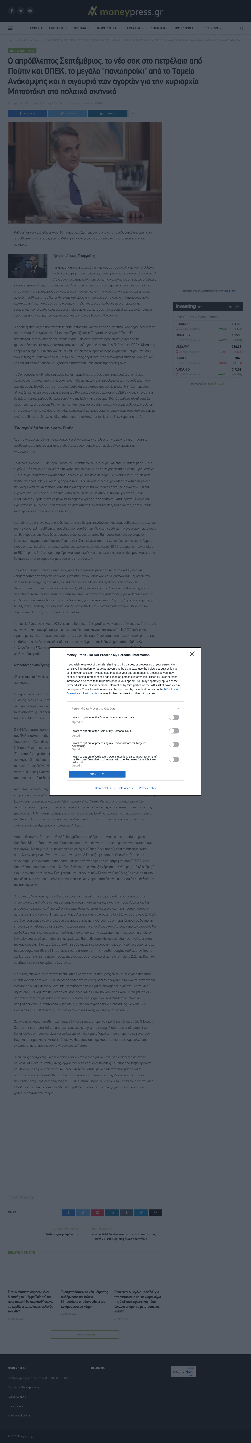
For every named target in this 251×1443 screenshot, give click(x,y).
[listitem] (125, 709)
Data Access (125, 788)
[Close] (193, 655)
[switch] (174, 717)
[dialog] (125, 722)
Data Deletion (103, 788)
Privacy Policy (147, 788)
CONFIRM (97, 774)
